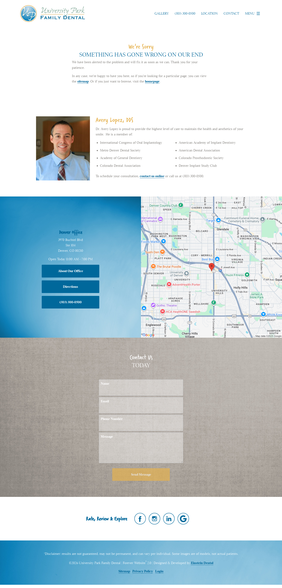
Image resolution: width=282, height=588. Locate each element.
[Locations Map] (211, 267)
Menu (253, 13)
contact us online (152, 176)
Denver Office (70, 232)
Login (159, 571)
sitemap (83, 81)
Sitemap (124, 571)
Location (209, 13)
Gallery (161, 13)
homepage (152, 81)
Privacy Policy (142, 571)
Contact (231, 13)
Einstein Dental (202, 563)
